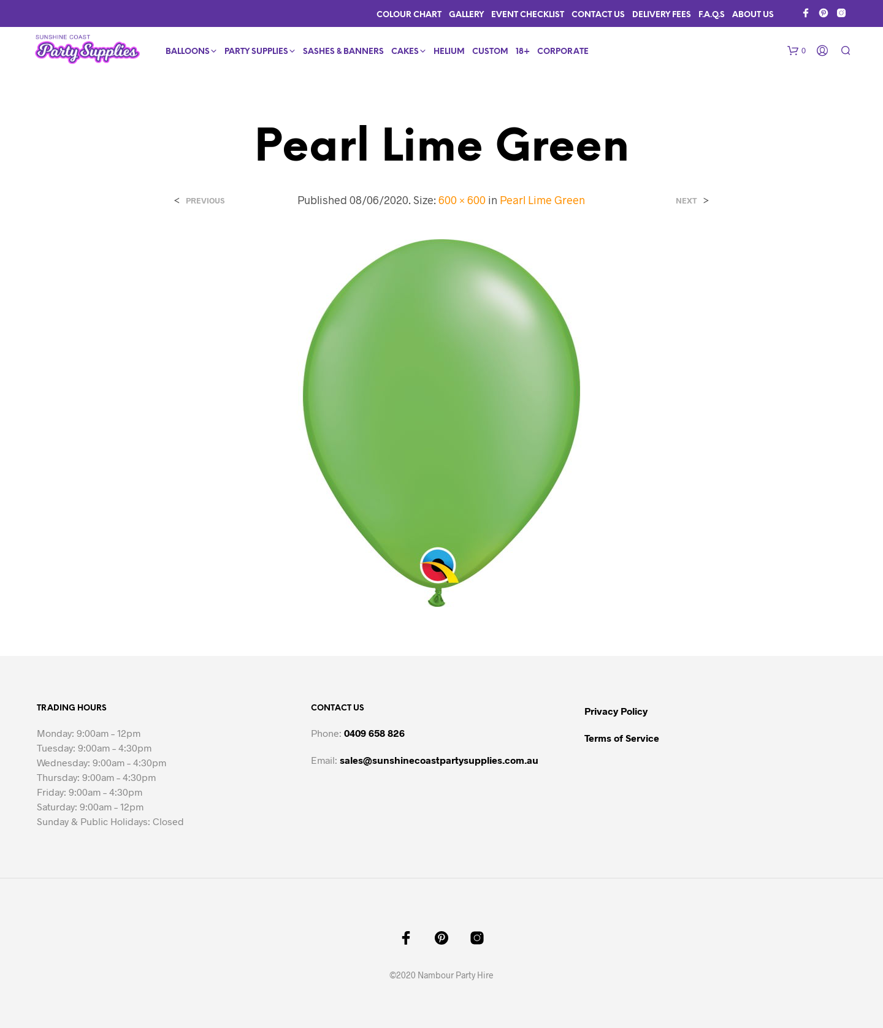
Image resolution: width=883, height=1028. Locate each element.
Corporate (563, 52)
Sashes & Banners (343, 52)
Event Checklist (527, 15)
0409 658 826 (374, 733)
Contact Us (598, 15)
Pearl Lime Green (542, 200)
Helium (449, 52)
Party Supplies (256, 52)
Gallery (466, 15)
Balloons (188, 52)
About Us (753, 15)
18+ (523, 52)
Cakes (405, 52)
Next (686, 201)
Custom (490, 52)
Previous (205, 201)
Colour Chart (409, 15)
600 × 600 (462, 200)
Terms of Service (621, 738)
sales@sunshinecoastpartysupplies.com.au (439, 760)
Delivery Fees (661, 15)
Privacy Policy (616, 711)
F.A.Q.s (711, 15)
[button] (796, 51)
